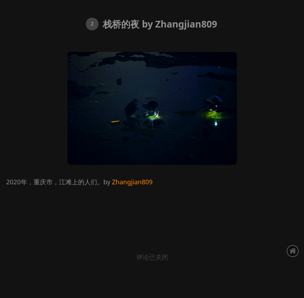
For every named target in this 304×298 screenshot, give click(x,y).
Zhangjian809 (132, 182)
